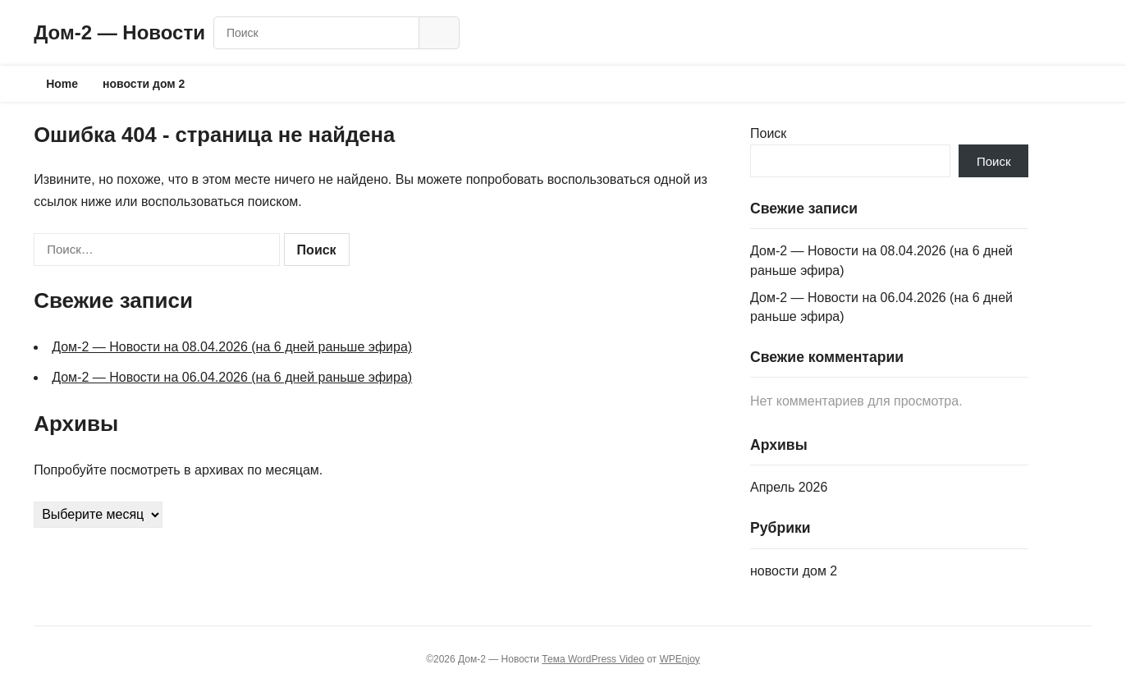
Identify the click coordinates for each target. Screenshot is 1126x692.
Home (62, 83)
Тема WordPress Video (593, 659)
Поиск (768, 133)
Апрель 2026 (788, 487)
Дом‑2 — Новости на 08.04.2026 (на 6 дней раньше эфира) (232, 347)
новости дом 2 (144, 83)
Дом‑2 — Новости (119, 32)
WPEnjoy (679, 659)
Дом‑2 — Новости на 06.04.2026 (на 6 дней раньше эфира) (232, 377)
